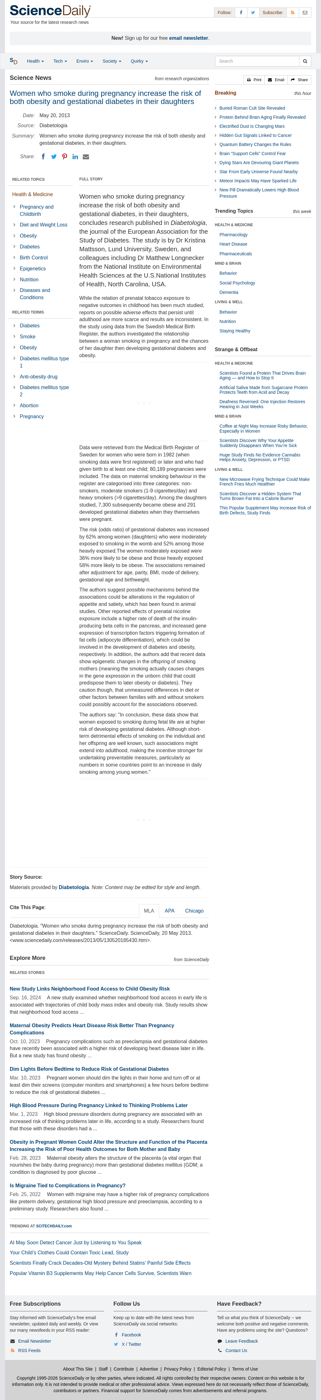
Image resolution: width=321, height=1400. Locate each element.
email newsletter (188, 38)
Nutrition (29, 279)
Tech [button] (60, 61)
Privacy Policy (177, 1368)
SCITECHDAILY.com (54, 1226)
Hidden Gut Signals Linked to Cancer (255, 135)
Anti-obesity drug (38, 376)
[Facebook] (43, 156)
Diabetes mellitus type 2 (44, 391)
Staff (103, 1368)
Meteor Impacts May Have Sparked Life (258, 180)
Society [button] (112, 61)
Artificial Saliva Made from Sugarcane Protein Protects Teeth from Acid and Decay (263, 390)
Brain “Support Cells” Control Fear (252, 153)
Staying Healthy (234, 330)
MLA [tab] (149, 910)
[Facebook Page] (241, 12)
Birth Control (34, 257)
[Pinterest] (64, 156)
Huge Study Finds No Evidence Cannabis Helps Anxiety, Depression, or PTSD (259, 457)
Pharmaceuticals (235, 253)
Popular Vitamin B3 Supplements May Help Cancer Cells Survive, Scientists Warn (101, 1273)
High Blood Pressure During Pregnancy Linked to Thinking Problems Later (99, 1105)
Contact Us (236, 1350)
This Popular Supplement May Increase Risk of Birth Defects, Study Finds (265, 510)
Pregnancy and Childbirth (37, 210)
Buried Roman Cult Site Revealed (252, 108)
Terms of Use (245, 1368)
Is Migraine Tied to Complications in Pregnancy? (68, 1185)
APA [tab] (170, 910)
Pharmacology (233, 234)
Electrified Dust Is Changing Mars (252, 126)
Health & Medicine (32, 194)
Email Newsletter (34, 1341)
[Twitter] (54, 156)
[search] (305, 61)
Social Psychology (237, 282)
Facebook (131, 1334)
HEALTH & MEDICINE (234, 225)
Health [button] (35, 61)
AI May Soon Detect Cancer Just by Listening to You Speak (76, 1242)
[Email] (86, 156)
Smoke (27, 336)
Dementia (228, 292)
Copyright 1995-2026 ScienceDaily (50, 1378)
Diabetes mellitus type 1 (44, 362)
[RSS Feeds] (293, 12)
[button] (254, 80)
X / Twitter (131, 1344)
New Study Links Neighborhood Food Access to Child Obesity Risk (90, 988)
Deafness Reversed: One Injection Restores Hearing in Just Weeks (262, 404)
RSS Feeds (29, 1350)
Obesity (28, 235)
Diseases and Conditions (35, 294)
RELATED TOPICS (28, 179)
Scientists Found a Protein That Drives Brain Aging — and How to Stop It (262, 375)
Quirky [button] (139, 61)
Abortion (29, 405)
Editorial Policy (211, 1368)
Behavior (228, 273)
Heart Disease (233, 244)
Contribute (124, 1368)
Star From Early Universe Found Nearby (258, 171)
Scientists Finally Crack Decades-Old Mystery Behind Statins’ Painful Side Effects (100, 1263)
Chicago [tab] (194, 910)
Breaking (225, 93)
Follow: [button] (224, 12)
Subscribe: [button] (273, 12)
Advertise (149, 1368)
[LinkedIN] (75, 156)
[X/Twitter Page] (253, 12)
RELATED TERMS (28, 312)
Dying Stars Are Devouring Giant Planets (259, 162)
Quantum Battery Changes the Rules (255, 144)
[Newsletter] (305, 12)
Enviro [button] (84, 61)
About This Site (78, 1368)
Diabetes (29, 246)
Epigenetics (33, 268)
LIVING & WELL (229, 302)
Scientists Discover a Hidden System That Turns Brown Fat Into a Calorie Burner (260, 496)
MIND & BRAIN (228, 263)
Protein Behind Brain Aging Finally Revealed (262, 117)
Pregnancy (32, 416)
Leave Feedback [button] (241, 1341)
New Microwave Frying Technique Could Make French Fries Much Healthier (264, 482)
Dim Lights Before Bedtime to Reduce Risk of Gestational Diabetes (89, 1069)
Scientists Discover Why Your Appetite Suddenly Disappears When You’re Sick (258, 443)
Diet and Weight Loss (43, 224)
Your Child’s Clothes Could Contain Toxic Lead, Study (69, 1252)
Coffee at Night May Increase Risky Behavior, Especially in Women (263, 428)
